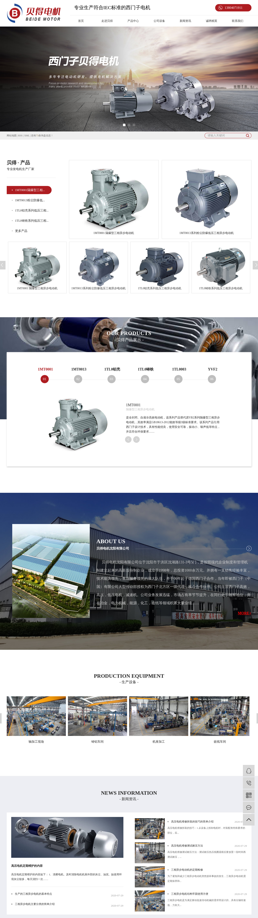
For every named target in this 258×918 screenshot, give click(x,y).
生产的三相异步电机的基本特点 (33, 893)
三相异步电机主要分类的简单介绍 (35, 904)
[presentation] (128, 439)
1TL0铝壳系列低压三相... (32, 210)
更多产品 (21, 231)
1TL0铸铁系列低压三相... (32, 220)
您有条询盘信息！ (42, 135)
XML (27, 135)
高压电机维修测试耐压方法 (187, 845)
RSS (20, 135)
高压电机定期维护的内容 (27, 865)
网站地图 (12, 135)
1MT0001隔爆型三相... (30, 190)
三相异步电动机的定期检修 (187, 869)
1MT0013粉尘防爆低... (30, 200)
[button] (124, 125)
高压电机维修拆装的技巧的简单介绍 (192, 821)
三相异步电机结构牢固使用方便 (189, 893)
